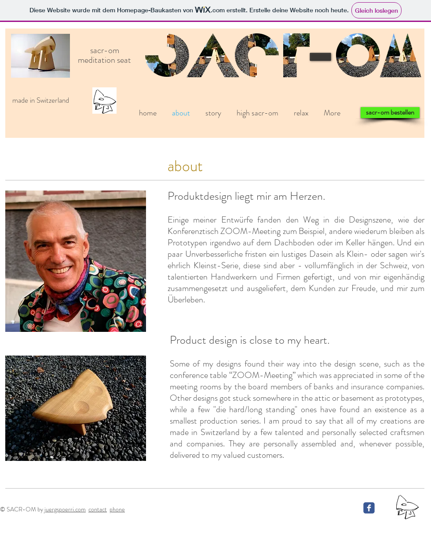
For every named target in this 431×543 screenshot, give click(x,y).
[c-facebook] (369, 508)
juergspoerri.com (65, 509)
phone (117, 509)
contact (97, 509)
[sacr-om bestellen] (390, 112)
